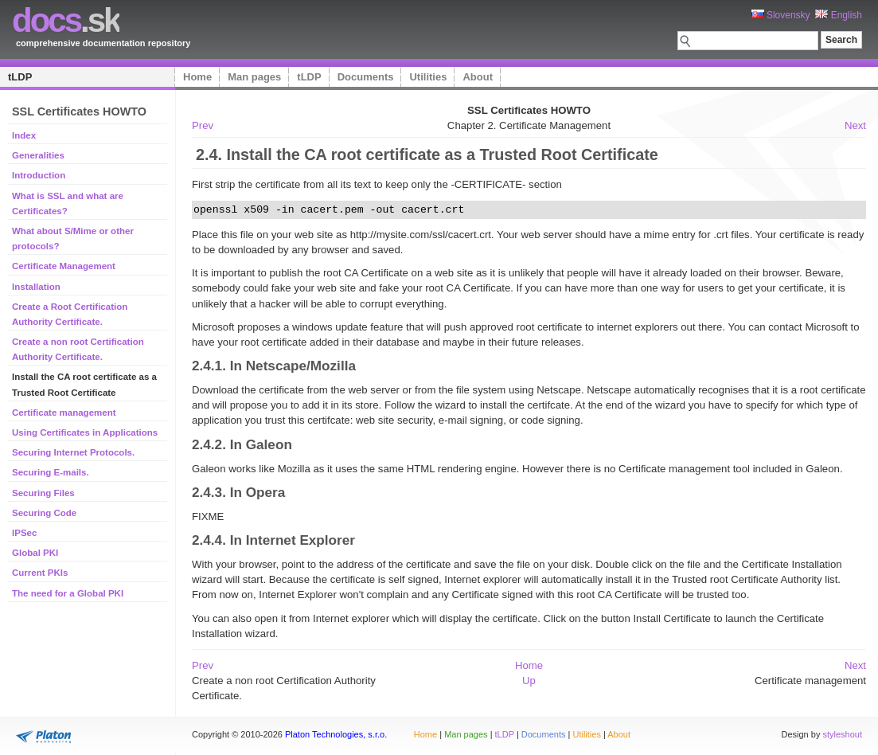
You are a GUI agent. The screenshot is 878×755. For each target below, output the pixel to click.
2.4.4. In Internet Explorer (273, 540)
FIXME (208, 516)
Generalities (38, 155)
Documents (366, 77)
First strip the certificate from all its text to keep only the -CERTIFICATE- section (377, 184)
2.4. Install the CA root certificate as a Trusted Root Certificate (427, 154)
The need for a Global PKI (67, 593)
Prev (202, 125)
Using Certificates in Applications (85, 432)
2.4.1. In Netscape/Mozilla (274, 366)
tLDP (20, 77)
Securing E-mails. (50, 472)
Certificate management (64, 412)
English (838, 15)
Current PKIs (40, 572)
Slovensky (780, 15)
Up (529, 681)
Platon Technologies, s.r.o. (336, 734)
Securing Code (44, 513)
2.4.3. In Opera (238, 492)
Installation (36, 286)
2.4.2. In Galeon (242, 444)
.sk (65, 20)
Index (24, 135)
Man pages (254, 77)
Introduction (38, 175)
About (477, 77)
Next (855, 125)
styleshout (842, 734)
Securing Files (43, 493)
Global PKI (35, 552)
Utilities (428, 77)
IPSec (24, 533)
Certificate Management (63, 266)
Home (197, 77)
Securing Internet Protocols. (73, 452)
